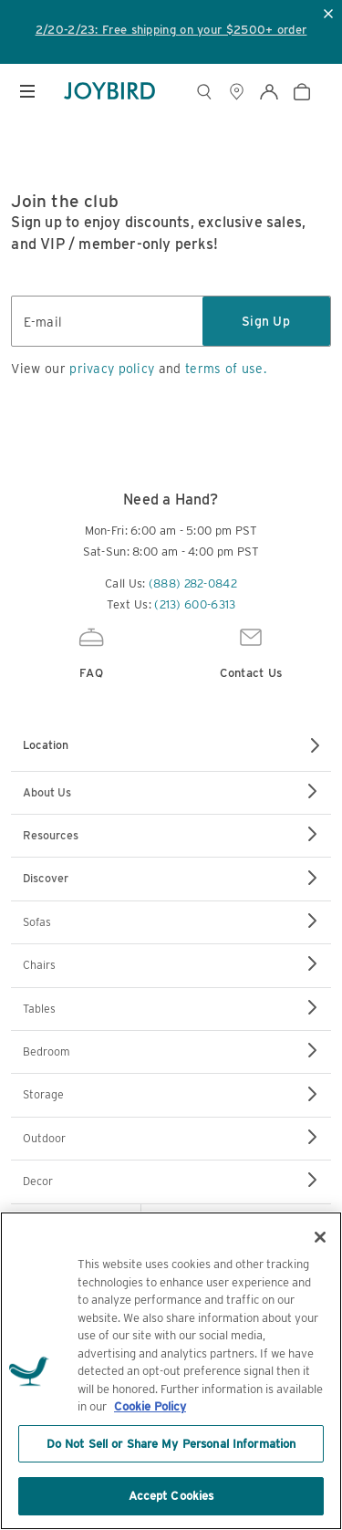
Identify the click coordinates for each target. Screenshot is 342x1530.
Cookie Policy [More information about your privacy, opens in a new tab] (150, 1406)
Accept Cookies (171, 1496)
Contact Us (251, 651)
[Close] (320, 1237)
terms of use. (225, 368)
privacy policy (111, 368)
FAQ (91, 651)
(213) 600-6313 (194, 604)
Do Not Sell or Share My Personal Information (171, 1444)
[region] (171, 1371)
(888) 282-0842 (193, 583)
